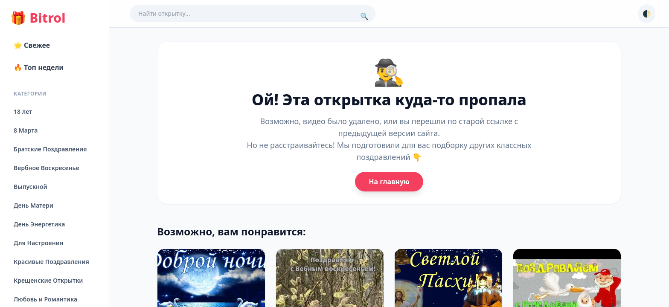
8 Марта (26, 130)
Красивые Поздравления (51, 262)
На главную (389, 181)
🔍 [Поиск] (364, 16)
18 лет (23, 111)
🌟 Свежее (32, 45)
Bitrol (37, 18)
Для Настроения (38, 243)
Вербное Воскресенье (46, 168)
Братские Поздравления (50, 149)
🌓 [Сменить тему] (647, 13)
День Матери (33, 205)
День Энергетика (39, 224)
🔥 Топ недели (39, 67)
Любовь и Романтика (45, 299)
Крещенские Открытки (48, 280)
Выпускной (30, 186)
